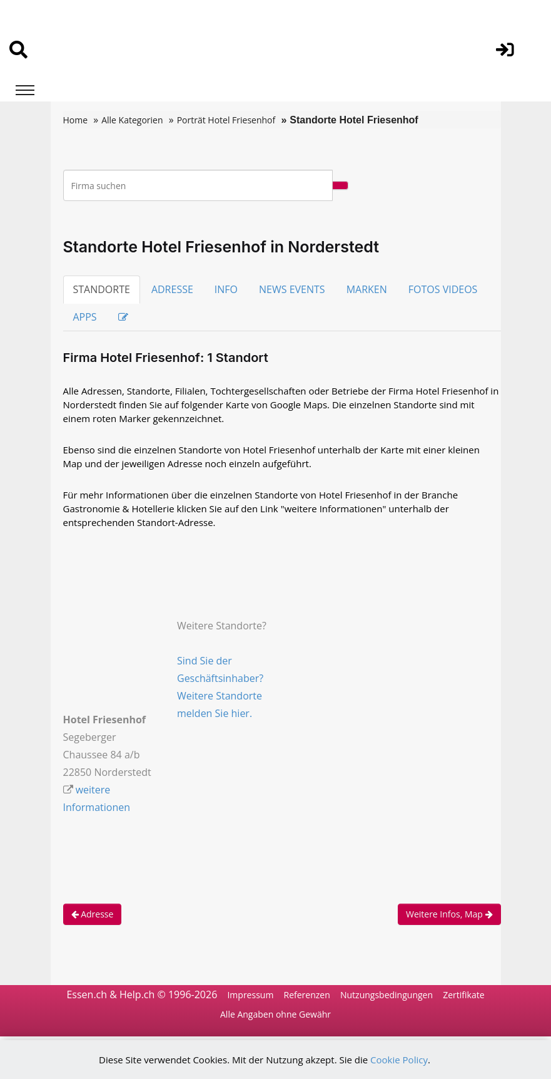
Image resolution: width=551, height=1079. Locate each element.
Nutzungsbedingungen (386, 995)
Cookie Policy (399, 1059)
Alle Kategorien (132, 120)
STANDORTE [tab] (101, 289)
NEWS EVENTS (292, 289)
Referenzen (307, 995)
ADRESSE (172, 289)
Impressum (250, 995)
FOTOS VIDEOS (443, 289)
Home (75, 120)
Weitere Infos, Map (449, 914)
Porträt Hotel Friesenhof (226, 120)
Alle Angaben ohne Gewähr (275, 1014)
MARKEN (366, 289)
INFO (226, 289)
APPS (85, 317)
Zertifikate (463, 995)
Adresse (92, 914)
